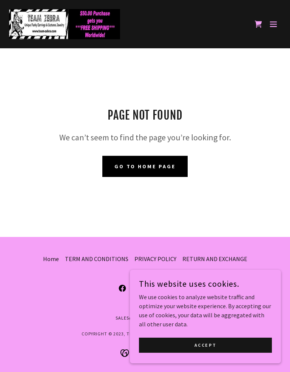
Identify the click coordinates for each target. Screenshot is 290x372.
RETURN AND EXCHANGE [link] (214, 259)
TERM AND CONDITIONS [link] (96, 259)
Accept (205, 345)
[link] (64, 24)
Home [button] (51, 259)
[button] (273, 24)
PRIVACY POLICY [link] (155, 259)
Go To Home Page (145, 166)
